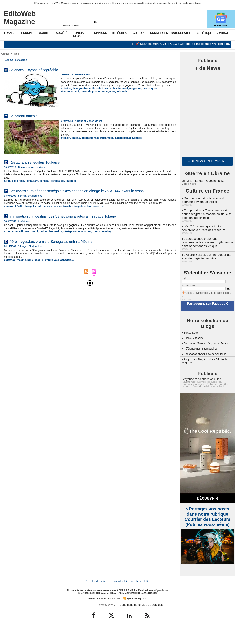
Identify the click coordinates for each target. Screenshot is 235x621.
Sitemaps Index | (115, 574)
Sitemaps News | (134, 574)
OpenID (189, 287)
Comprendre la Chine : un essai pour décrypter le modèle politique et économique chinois (207, 212)
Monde (44, 33)
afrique (8, 180)
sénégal (41, 180)
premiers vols (46, 271)
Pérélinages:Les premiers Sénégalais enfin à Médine (61, 252)
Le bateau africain (26, 115)
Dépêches (119, 33)
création (65, 91)
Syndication (132, 592)
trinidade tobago (94, 242)
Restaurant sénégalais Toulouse (40, 162)
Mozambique (104, 137)
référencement (159, 91)
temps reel (86, 214)
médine (20, 271)
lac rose (17, 180)
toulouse (65, 180)
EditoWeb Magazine (20, 18)
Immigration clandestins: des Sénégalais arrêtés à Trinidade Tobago (75, 224)
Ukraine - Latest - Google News (202, 179)
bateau (75, 137)
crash (50, 214)
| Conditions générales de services (137, 597)
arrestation (10, 242)
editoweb (92, 91)
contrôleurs (39, 214)
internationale (87, 137)
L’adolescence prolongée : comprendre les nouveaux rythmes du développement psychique (206, 238)
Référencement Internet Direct (203, 342)
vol (95, 214)
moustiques (142, 91)
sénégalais (79, 94)
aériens (8, 214)
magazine (129, 91)
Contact (222, 33)
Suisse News (192, 323)
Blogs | (102, 574)
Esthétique (204, 33)
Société (61, 33)
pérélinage (31, 271)
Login (184, 272)
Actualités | (92, 574)
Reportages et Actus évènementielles (208, 347)
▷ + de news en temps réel (207, 160)
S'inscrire (199, 287)
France (9, 33)
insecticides (105, 91)
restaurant (29, 180)
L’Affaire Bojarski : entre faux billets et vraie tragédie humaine (207, 251)
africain (65, 137)
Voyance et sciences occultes (199, 372)
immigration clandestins (43, 242)
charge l (26, 214)
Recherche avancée (70, 25)
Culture (139, 33)
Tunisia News (78, 34)
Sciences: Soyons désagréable (39, 69)
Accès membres (98, 592)
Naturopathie (181, 33)
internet (117, 91)
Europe (27, 33)
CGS (145, 574)
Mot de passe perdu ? (216, 287)
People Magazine (195, 328)
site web (91, 94)
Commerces (159, 33)
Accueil (5, 53)
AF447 (17, 214)
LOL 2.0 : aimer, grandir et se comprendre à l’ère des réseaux (202, 225)
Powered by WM (106, 597)
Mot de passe (188, 280)
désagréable (79, 91)
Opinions (100, 33)
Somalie (130, 137)
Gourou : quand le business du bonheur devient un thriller (203, 198)
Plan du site (114, 592)
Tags (16, 53)
